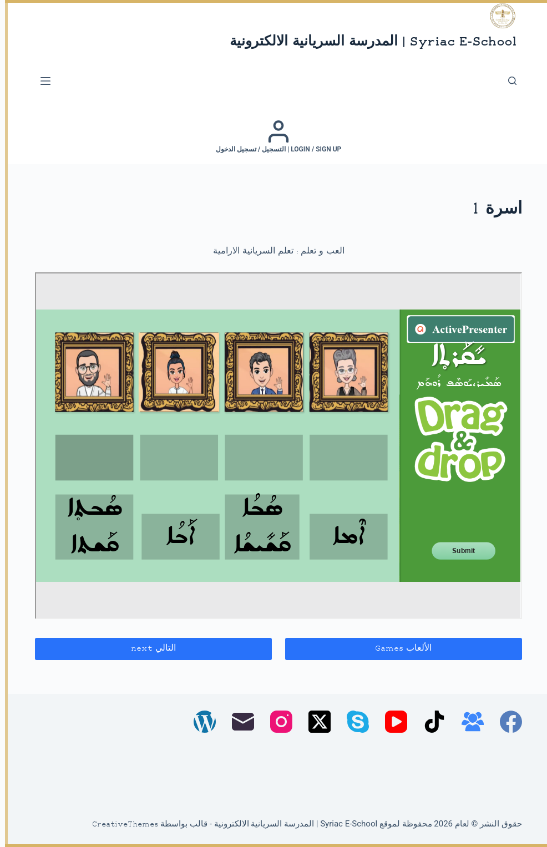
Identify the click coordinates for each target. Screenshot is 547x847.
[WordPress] (200, 722)
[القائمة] (40, 81)
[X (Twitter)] (314, 722)
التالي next (148, 648)
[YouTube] (391, 722)
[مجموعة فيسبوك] (468, 722)
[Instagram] (276, 722)
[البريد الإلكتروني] (238, 722)
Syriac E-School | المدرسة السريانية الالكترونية (368, 42)
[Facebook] (506, 722)
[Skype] (353, 722)
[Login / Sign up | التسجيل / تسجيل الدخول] (274, 136)
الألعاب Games (398, 648)
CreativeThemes (120, 824)
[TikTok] (429, 722)
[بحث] (507, 81)
